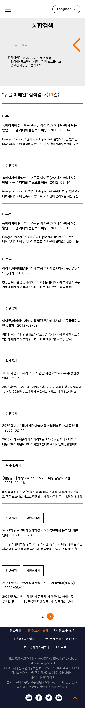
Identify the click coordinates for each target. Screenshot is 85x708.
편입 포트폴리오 (51, 61)
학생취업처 (33, 518)
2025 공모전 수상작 (38, 58)
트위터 (48, 697)
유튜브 (58, 697)
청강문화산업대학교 (42, 9)
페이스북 (38, 697)
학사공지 (11, 361)
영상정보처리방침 (64, 630)
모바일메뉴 (8, 9)
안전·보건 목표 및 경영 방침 (60, 639)
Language (66, 9)
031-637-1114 (26, 658)
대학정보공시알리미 (25, 639)
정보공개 (15, 630)
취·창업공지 (13, 466)
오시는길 (60, 647)
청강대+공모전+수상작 (25, 61)
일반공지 (11, 165)
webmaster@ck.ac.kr (42, 663)
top (74, 697)
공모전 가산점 (19, 65)
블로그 (28, 697)
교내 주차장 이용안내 (37, 647)
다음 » (50, 616)
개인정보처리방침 (37, 630)
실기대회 (35, 65)
